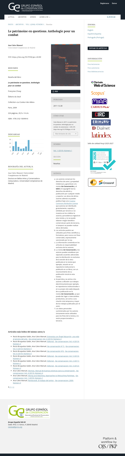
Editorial (50, 341)
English (90, 30)
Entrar (114, 3)
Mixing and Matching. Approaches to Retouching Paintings (51, 375)
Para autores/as (93, 68)
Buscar (111, 17)
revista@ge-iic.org (15, 427)
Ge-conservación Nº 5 (56, 346)
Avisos (33, 17)
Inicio (10, 24)
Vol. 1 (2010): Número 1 (35, 24)
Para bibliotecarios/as (96, 71)
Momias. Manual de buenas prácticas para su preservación (51, 371)
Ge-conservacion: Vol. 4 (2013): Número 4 (45, 339)
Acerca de (44, 17)
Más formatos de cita (63, 134)
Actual (11, 17)
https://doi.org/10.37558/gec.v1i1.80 (26, 57)
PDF (56, 91)
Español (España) (94, 34)
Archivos (22, 17)
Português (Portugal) (96, 37)
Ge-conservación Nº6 (55, 351)
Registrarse (104, 3)
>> (13, 387)
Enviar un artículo (98, 48)
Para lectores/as (93, 64)
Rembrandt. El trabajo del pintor (41, 380)
